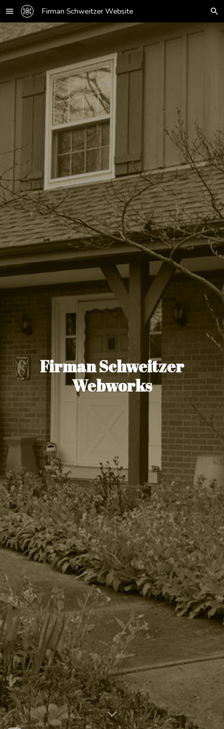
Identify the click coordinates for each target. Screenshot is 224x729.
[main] (112, 375)
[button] (9, 11)
